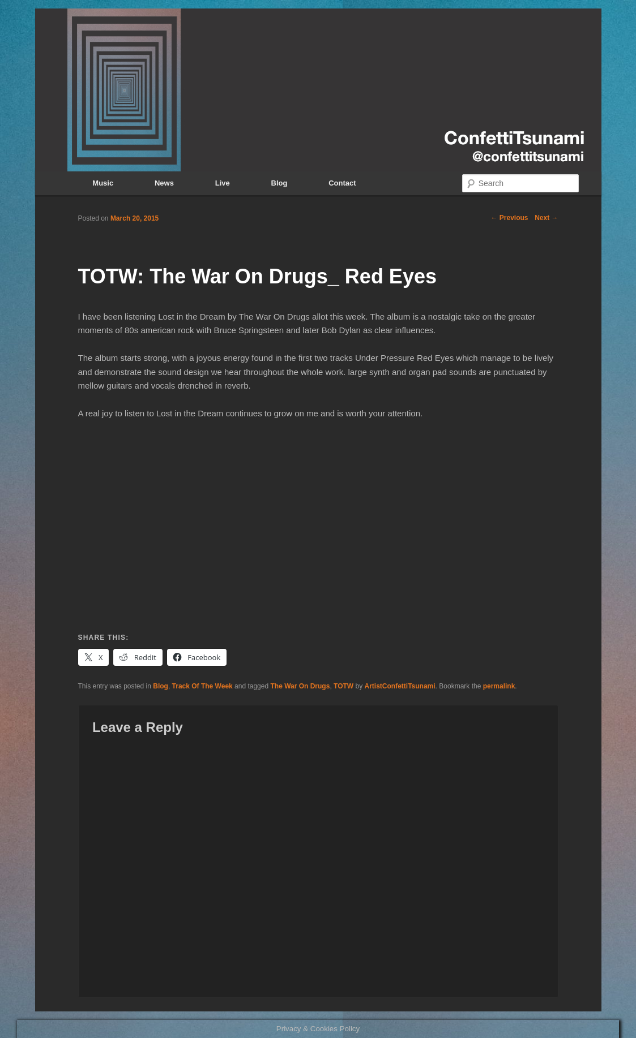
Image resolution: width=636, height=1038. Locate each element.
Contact (342, 183)
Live (222, 183)
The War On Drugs (300, 686)
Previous (509, 218)
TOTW (343, 686)
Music (102, 183)
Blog (279, 183)
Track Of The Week (202, 686)
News (164, 183)
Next (546, 218)
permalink (499, 686)
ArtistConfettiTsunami (400, 686)
